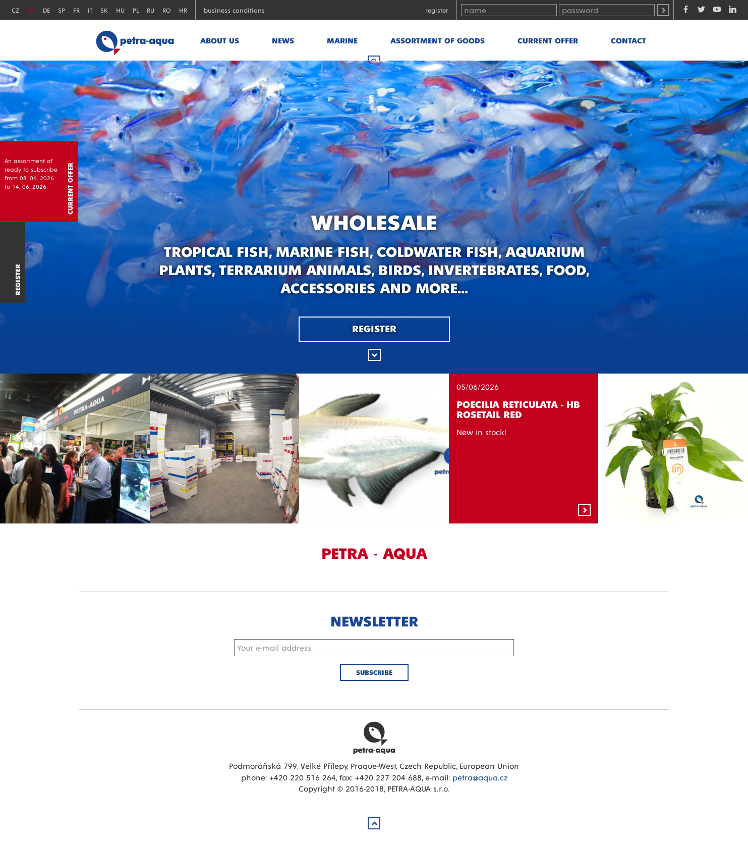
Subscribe (374, 672)
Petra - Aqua (135, 40)
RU (150, 10)
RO (166, 10)
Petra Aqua (374, 737)
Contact (628, 40)
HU (120, 10)
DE (46, 10)
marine (342, 40)
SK (104, 10)
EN (31, 10)
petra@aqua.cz (479, 777)
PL (136, 10)
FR (76, 10)
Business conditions (234, 10)
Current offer (547, 40)
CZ (15, 10)
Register (436, 10)
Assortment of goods (437, 40)
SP (61, 10)
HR (183, 10)
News (283, 40)
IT (90, 10)
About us (219, 40)
